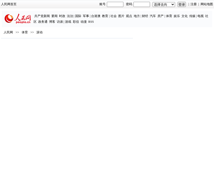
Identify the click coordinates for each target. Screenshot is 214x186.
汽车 (153, 16)
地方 (137, 16)
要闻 (54, 16)
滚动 (39, 32)
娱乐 (177, 16)
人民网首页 (9, 4)
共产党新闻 (42, 16)
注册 (194, 4)
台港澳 (95, 16)
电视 (200, 16)
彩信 (76, 22)
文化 (184, 16)
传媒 (192, 16)
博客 (52, 22)
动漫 (84, 22)
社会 (113, 16)
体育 (169, 16)
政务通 (42, 22)
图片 (121, 16)
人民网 (8, 32)
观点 (129, 16)
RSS (91, 22)
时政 (62, 16)
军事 (86, 16)
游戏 (68, 22)
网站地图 (207, 4)
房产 (160, 16)
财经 (145, 16)
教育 (105, 16)
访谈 (60, 22)
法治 (70, 16)
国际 (78, 16)
